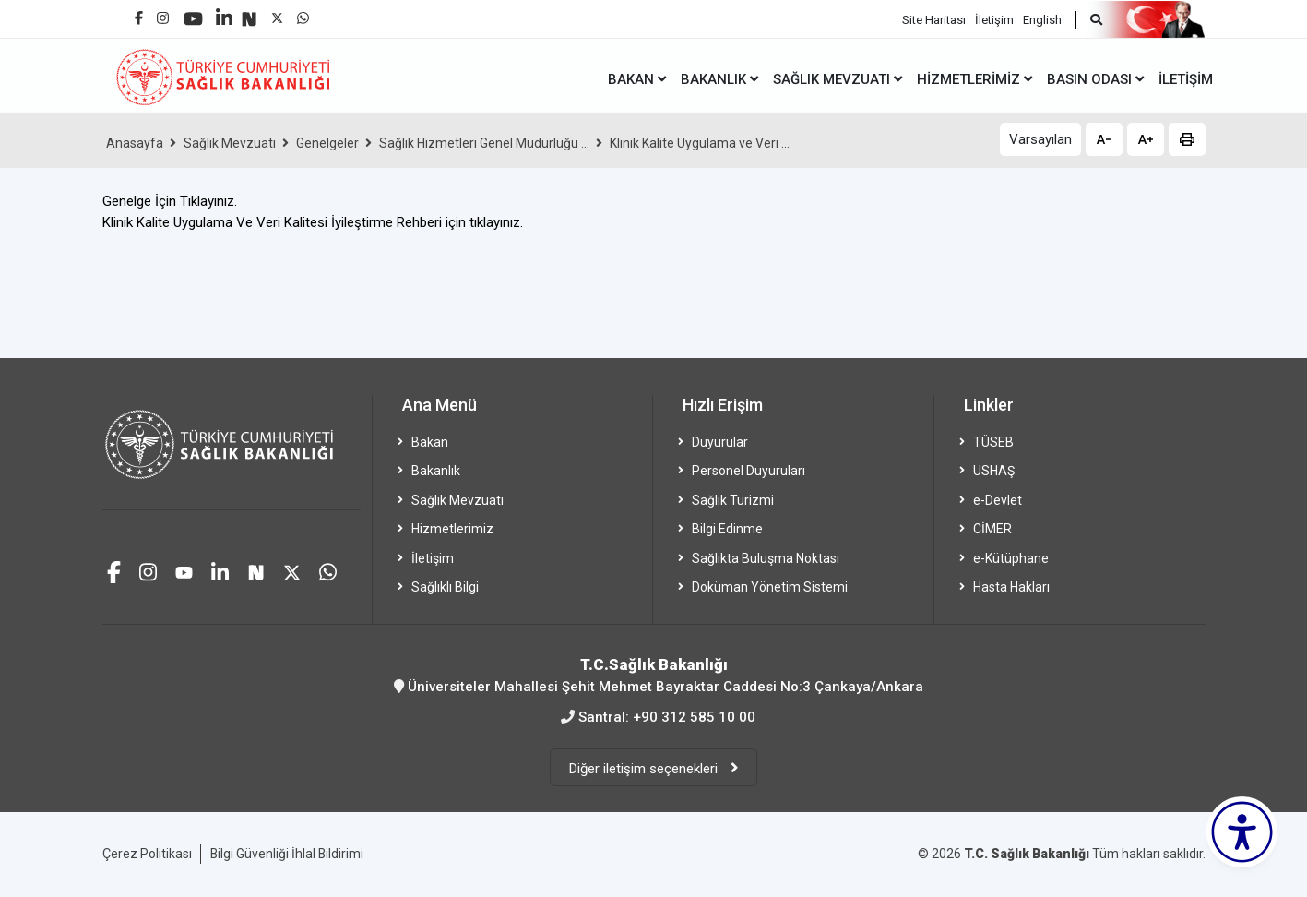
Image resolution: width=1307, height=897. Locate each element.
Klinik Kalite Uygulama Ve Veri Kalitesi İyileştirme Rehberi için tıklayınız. (312, 222)
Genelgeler (327, 143)
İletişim (994, 19)
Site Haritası (934, 19)
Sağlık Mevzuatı (230, 143)
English (1042, 19)
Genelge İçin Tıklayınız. (169, 201)
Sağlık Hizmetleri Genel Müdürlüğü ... (484, 143)
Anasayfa (134, 143)
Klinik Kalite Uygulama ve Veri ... (700, 143)
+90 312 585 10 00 (694, 717)
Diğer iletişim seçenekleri (645, 768)
